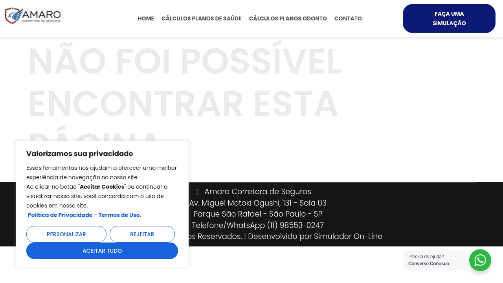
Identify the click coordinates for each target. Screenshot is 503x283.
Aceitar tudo (102, 251)
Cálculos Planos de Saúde (202, 18)
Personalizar (66, 234)
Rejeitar (142, 234)
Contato (348, 18)
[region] (102, 204)
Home (146, 18)
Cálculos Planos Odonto (288, 18)
